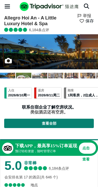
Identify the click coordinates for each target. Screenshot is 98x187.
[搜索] (86, 6)
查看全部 (49, 123)
